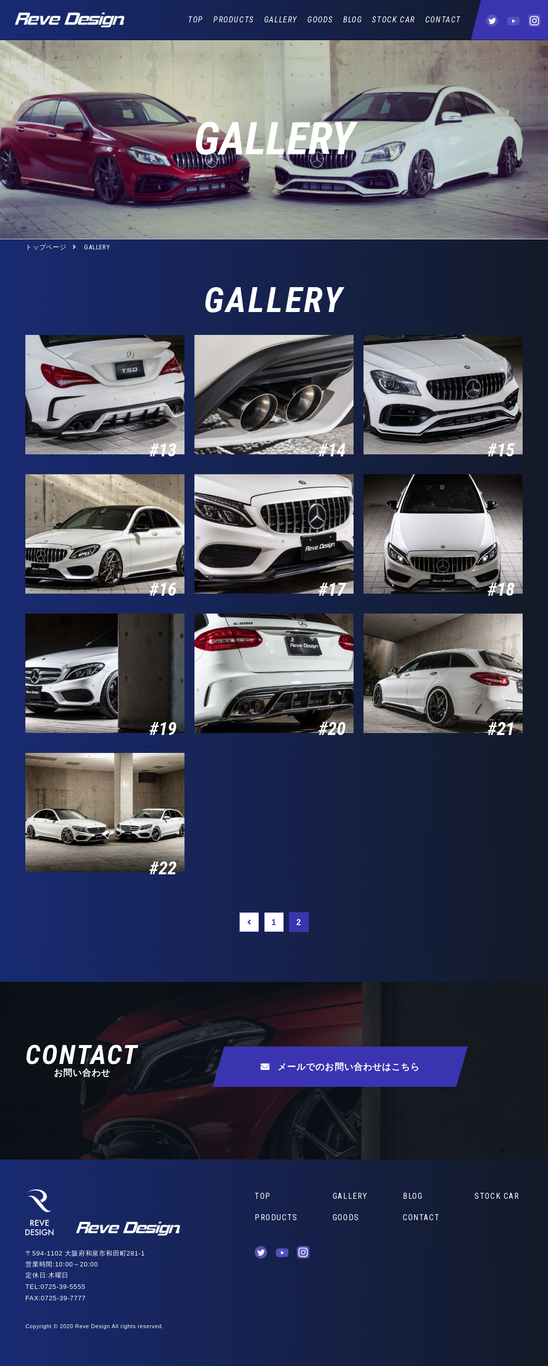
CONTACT (443, 19)
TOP (195, 19)
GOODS (320, 19)
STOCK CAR (393, 19)
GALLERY (280, 19)
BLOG (352, 19)
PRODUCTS (233, 19)
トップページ (46, 247)
